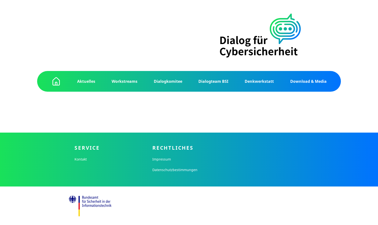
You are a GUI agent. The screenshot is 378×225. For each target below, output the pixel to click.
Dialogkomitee (168, 81)
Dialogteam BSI (213, 81)
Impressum (161, 159)
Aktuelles (86, 81)
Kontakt (80, 159)
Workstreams (124, 81)
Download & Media (308, 81)
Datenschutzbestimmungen (174, 169)
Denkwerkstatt (259, 81)
